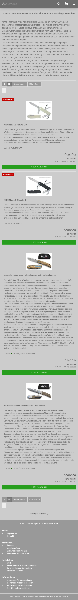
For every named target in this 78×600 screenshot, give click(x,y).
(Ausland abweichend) (27, 354)
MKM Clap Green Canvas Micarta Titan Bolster (24, 405)
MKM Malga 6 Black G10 (15, 200)
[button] (4, 84)
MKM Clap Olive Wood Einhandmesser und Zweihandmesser (30, 275)
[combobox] (19, 84)
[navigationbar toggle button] (74, 4)
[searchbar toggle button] (58, 4)
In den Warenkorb (39, 167)
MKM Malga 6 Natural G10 (15, 125)
